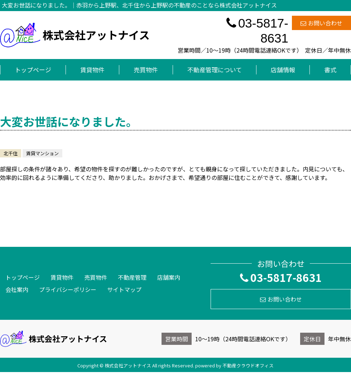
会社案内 (16, 289)
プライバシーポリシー (67, 289)
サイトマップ (124, 289)
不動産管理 (132, 277)
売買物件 (146, 69)
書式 (330, 69)
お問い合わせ (321, 23)
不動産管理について (214, 69)
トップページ (33, 69)
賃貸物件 (92, 69)
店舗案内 (168, 277)
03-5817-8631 (257, 30)
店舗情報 (283, 69)
